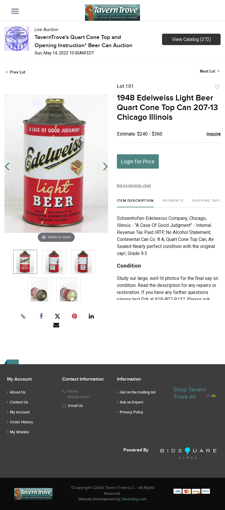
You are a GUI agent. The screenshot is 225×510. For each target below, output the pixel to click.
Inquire (214, 134)
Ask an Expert (131, 402)
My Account (20, 412)
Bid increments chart (134, 186)
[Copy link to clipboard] (23, 316)
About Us (17, 392)
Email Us (75, 405)
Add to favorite (217, 87)
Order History (21, 422)
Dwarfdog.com (134, 499)
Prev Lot (15, 72)
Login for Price (138, 161)
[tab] (135, 203)
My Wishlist (19, 432)
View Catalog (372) (191, 39)
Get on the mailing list (138, 392)
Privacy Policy (131, 412)
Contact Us (19, 402)
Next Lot (209, 71)
